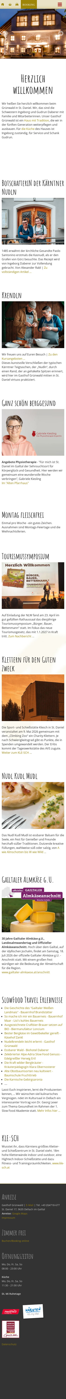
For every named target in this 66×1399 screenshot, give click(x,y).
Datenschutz (9, 1344)
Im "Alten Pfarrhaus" (15, 483)
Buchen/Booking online (15, 1240)
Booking (29, 5)
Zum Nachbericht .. (20, 636)
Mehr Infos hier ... (48, 1111)
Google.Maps (19, 1213)
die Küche (27, 129)
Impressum (8, 1217)
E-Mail (29, 1205)
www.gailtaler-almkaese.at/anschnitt (26, 972)
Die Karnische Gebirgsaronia (23, 1079)
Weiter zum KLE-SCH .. (16, 753)
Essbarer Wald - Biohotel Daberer (26, 1050)
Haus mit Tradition (36, 120)
